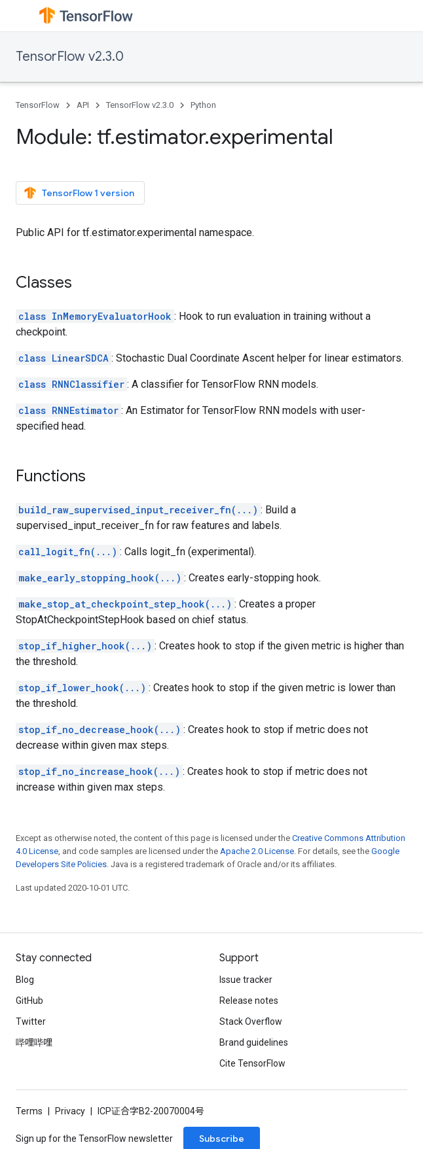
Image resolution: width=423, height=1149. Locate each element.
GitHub (29, 1000)
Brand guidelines (253, 1042)
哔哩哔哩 (34, 1042)
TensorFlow (38, 105)
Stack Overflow (250, 1021)
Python (203, 105)
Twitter (31, 1021)
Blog (25, 979)
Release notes (248, 1000)
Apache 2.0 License (257, 851)
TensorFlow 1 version (79, 192)
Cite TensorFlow (252, 1063)
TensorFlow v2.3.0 (70, 56)
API (83, 105)
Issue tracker (245, 979)
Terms (29, 1111)
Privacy (70, 1111)
